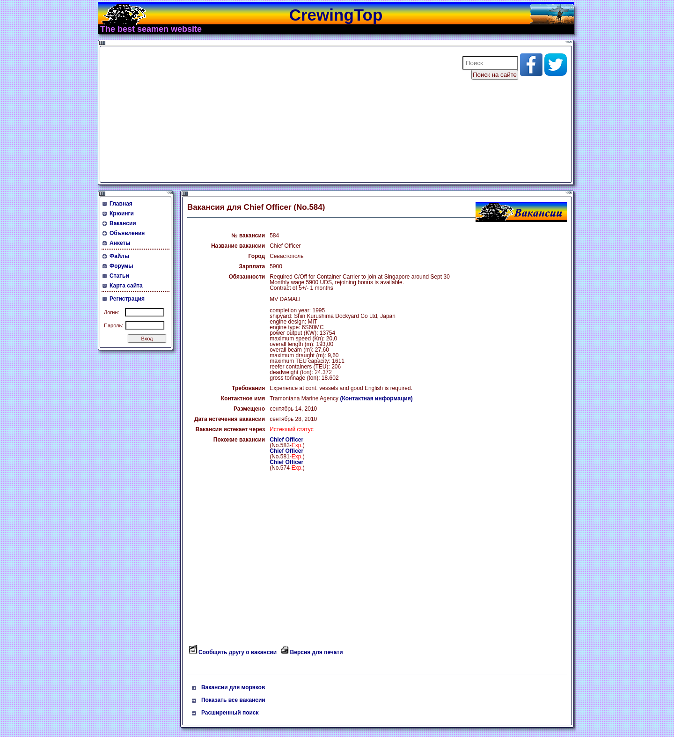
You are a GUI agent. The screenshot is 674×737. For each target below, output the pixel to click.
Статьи (119, 276)
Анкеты (120, 243)
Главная (121, 203)
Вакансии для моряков (233, 687)
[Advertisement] (275, 114)
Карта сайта (126, 285)
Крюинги (122, 213)
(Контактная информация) (376, 398)
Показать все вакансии (233, 700)
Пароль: (113, 325)
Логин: (111, 312)
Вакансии (123, 223)
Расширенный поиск (230, 712)
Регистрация (127, 298)
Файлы (119, 256)
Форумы (121, 266)
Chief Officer (286, 439)
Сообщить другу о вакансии (237, 652)
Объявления (127, 233)
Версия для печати (316, 652)
